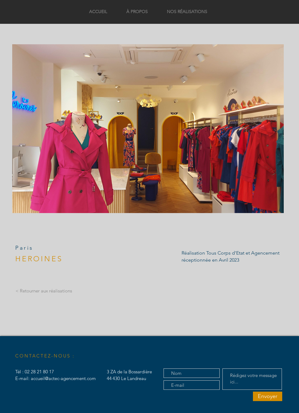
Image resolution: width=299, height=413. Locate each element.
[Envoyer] (267, 396)
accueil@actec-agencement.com (63, 378)
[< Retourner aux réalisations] (43, 291)
